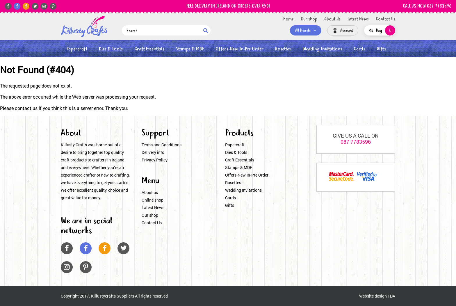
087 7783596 (356, 141)
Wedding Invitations (322, 49)
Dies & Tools (111, 49)
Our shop (309, 19)
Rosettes (283, 49)
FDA (391, 296)
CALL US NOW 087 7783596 (427, 6)
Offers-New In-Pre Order (239, 49)
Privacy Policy (155, 160)
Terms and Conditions (161, 144)
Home (288, 19)
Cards (359, 49)
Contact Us (385, 19)
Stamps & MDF (190, 49)
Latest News (358, 19)
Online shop (152, 200)
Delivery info (153, 152)
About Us (332, 19)
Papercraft (77, 49)
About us (150, 192)
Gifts (381, 49)
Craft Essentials (149, 49)
